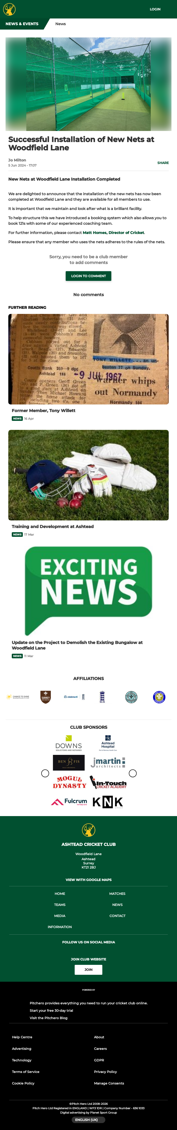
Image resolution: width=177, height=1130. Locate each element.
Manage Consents (109, 1083)
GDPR (99, 1060)
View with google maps (89, 879)
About (99, 1037)
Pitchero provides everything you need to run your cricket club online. (89, 1003)
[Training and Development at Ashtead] (88, 475)
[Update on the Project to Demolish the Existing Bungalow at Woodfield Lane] (88, 591)
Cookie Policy (23, 1083)
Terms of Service (25, 1072)
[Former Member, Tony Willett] (88, 359)
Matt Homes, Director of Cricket (113, 233)
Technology (21, 1060)
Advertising (21, 1049)
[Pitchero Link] (88, 996)
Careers (100, 1049)
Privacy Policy (105, 1072)
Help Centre (22, 1037)
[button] (160, 163)
